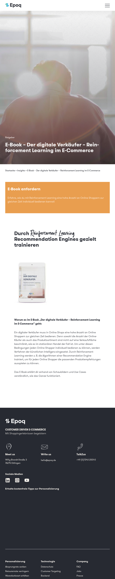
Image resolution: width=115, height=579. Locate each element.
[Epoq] (15, 421)
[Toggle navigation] (107, 5)
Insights (21, 170)
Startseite (10, 170)
